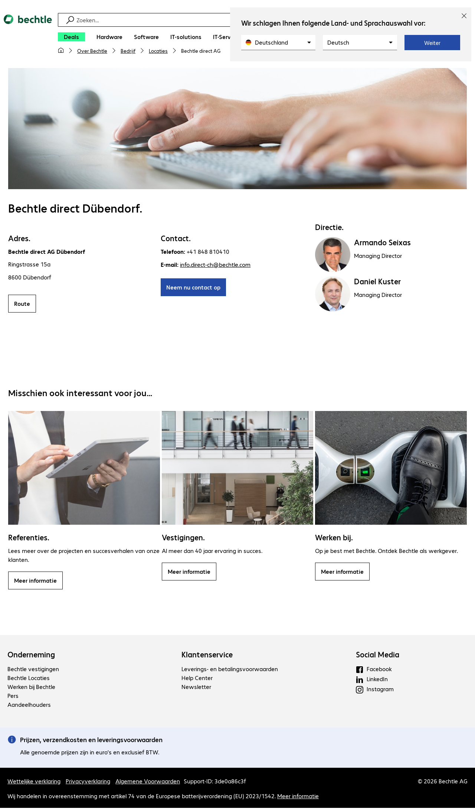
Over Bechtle (92, 50)
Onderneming (31, 655)
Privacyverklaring (88, 782)
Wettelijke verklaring (33, 782)
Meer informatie (35, 581)
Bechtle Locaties (28, 679)
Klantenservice (207, 655)
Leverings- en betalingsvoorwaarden (229, 670)
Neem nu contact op (193, 288)
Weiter (432, 42)
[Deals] (71, 36)
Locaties (158, 50)
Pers (13, 696)
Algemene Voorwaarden (147, 782)
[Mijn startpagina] (61, 50)
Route (22, 304)
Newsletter (196, 688)
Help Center (197, 679)
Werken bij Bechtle (31, 688)
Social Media (377, 655)
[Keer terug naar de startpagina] (28, 37)
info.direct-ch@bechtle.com (215, 265)
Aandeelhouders (29, 705)
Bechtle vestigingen (33, 670)
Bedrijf (128, 50)
